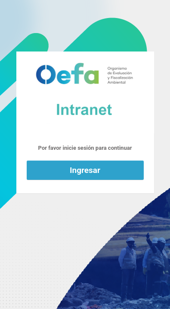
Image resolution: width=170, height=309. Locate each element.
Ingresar (85, 170)
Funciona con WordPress (85, 92)
